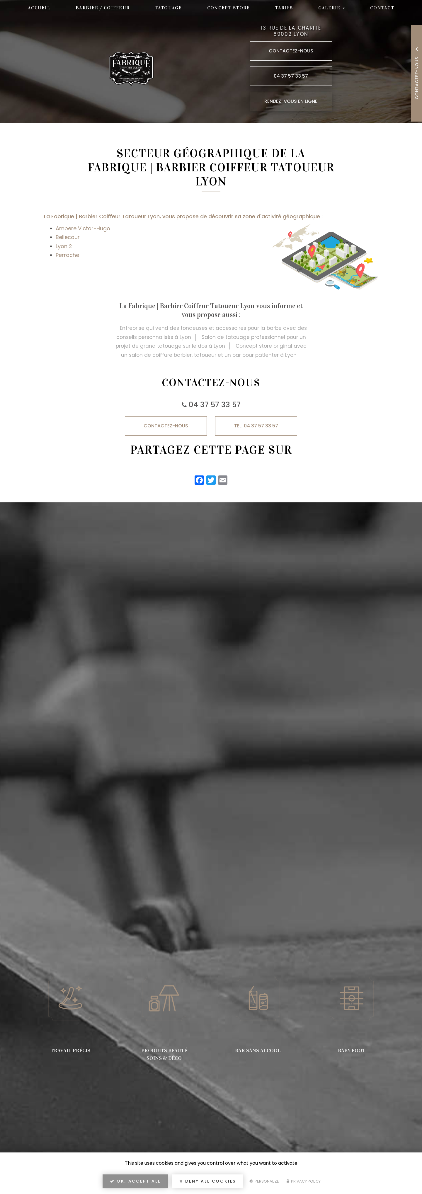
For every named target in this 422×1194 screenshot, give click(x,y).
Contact (382, 8)
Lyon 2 (64, 246)
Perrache (67, 255)
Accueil (39, 8)
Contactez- (166, 425)
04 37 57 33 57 (215, 405)
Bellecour (68, 237)
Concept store (228, 8)
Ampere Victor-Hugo (83, 228)
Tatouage (168, 8)
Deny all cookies (207, 1181)
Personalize (264, 1181)
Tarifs (284, 8)
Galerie (331, 8)
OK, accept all (135, 1181)
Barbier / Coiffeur (103, 8)
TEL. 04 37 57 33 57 (256, 425)
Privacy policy (304, 1181)
